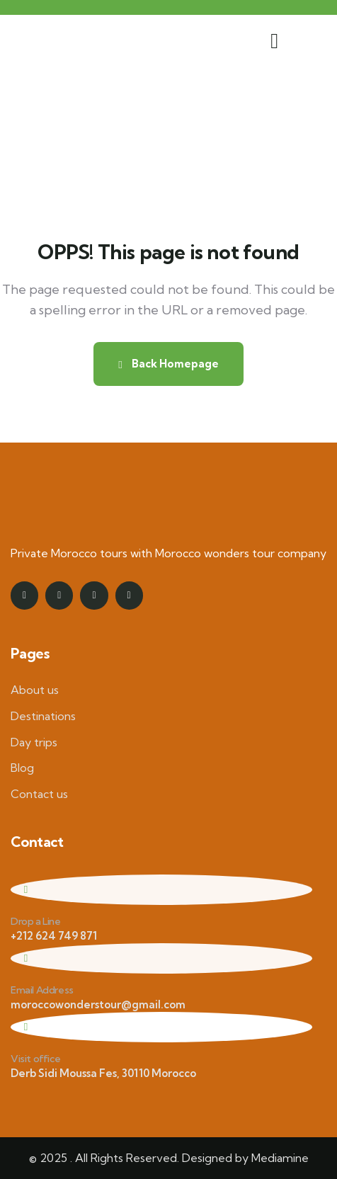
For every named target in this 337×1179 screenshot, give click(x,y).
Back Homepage (168, 363)
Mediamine (280, 1158)
